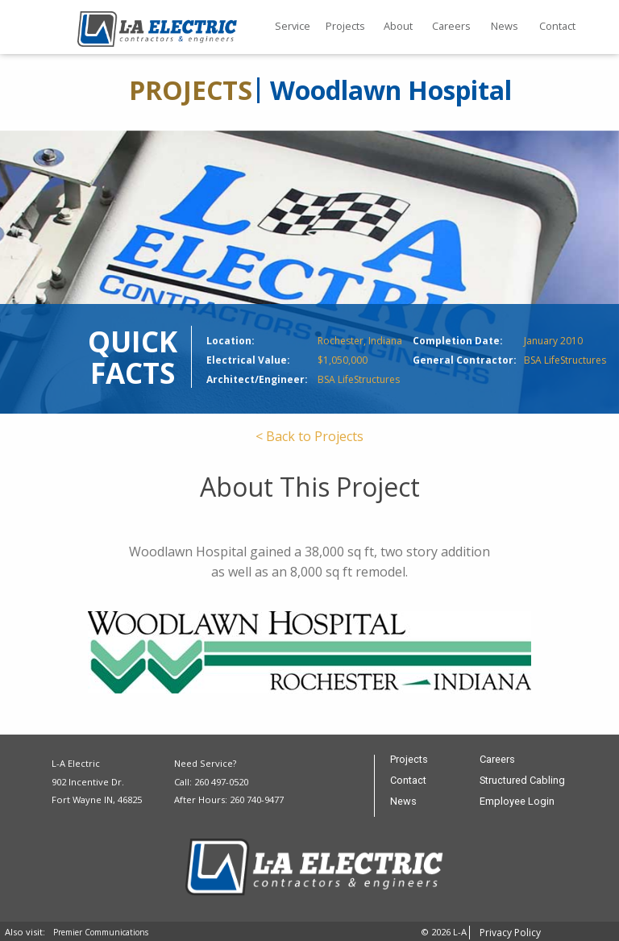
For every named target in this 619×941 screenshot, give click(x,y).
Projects (345, 26)
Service (292, 26)
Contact (557, 26)
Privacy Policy (510, 932)
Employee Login (517, 802)
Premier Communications (100, 932)
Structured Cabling (522, 781)
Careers (451, 26)
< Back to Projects (309, 436)
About (398, 26)
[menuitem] (292, 27)
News (504, 26)
